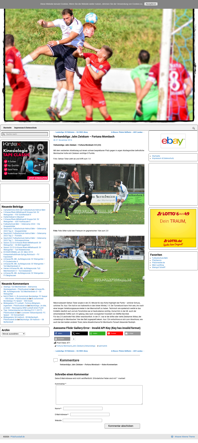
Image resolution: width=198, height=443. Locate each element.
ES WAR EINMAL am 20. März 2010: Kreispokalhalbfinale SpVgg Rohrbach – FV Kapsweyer (21, 253)
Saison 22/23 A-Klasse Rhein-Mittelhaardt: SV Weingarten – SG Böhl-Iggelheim (22, 243)
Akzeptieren (151, 4)
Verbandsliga (89, 346)
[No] (194, 4)
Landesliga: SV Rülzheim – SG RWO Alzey (70, 132)
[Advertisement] (17, 192)
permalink (103, 346)
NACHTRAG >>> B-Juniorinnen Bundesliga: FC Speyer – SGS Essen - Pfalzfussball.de (25, 296)
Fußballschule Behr (160, 258)
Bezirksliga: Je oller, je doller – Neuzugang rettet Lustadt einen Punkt (25, 306)
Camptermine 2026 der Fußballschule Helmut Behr (24, 209)
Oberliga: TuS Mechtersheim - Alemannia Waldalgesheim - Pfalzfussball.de (20, 287)
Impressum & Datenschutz (25, 127)
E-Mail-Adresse (62, 418)
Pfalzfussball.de (18, 440)
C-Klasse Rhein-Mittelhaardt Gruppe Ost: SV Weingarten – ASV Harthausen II (21, 220)
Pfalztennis (156, 260)
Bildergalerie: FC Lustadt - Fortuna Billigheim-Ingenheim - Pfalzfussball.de (22, 304)
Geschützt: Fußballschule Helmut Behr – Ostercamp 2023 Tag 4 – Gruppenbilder (25, 229)
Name (58, 412)
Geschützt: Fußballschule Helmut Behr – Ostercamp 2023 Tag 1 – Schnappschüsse (25, 238)
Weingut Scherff (158, 267)
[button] (62, 333)
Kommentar (61, 384)
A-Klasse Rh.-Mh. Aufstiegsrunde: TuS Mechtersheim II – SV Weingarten (24, 291)
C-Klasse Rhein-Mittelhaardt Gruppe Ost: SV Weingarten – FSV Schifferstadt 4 (21, 213)
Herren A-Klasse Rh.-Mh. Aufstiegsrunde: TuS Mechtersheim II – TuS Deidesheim (22, 269)
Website (58, 424)
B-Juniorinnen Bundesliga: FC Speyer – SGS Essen (23, 299)
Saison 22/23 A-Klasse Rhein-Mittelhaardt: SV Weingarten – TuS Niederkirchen (22, 248)
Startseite (7, 127)
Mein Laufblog (158, 265)
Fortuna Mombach (64, 346)
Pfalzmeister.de (158, 263)
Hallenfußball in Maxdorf (14, 216)
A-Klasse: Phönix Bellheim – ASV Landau (128, 132)
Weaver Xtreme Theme (185, 440)
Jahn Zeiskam (78, 346)
